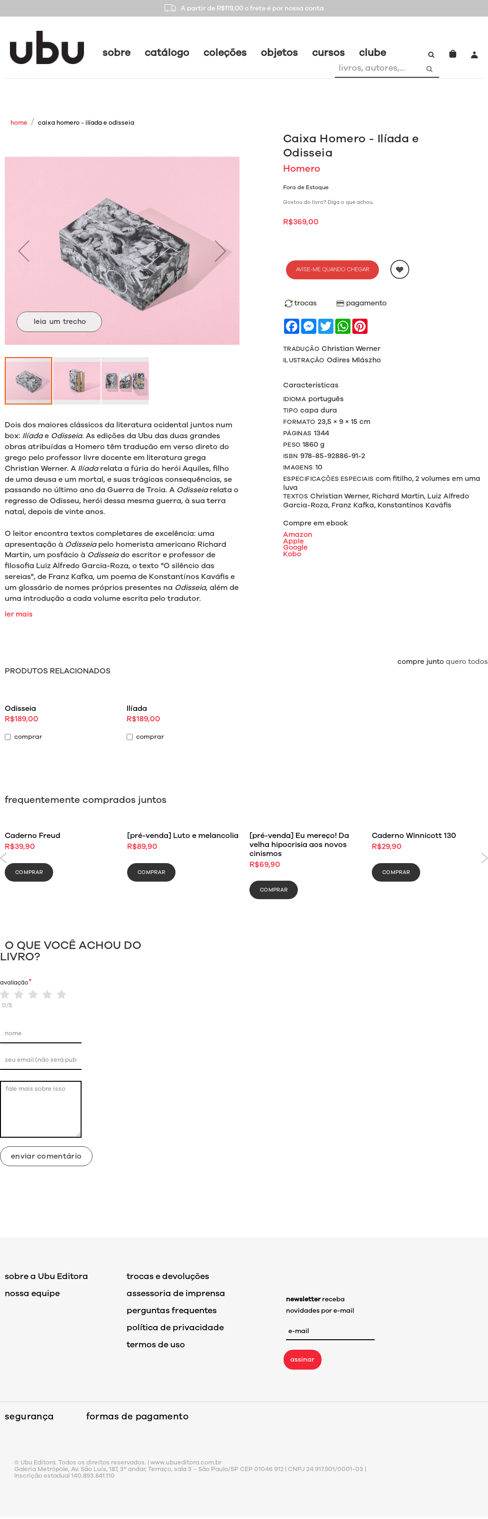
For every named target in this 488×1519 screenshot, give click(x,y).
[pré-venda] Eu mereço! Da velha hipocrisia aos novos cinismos (299, 844)
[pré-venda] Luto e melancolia (183, 835)
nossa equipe (32, 1293)
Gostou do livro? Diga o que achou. (328, 202)
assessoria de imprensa (176, 1293)
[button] (24, 251)
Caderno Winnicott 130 (414, 835)
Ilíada (137, 708)
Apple (293, 541)
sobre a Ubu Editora (46, 1276)
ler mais (19, 614)
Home (19, 123)
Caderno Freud (32, 835)
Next (484, 858)
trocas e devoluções (168, 1276)
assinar (302, 1359)
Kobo (292, 554)
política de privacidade (175, 1327)
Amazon (297, 534)
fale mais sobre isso (41, 1109)
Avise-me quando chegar (332, 269)
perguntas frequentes (172, 1310)
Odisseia (20, 708)
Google (295, 547)
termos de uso (156, 1344)
